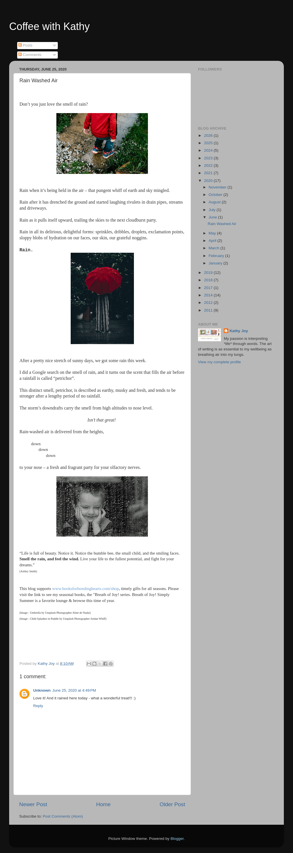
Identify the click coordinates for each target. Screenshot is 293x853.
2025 (209, 143)
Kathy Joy (238, 331)
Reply (38, 706)
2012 (209, 302)
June (213, 217)
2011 (209, 310)
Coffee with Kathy (49, 26)
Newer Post (33, 804)
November (218, 187)
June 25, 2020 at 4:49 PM (74, 690)
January (216, 263)
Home (103, 804)
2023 (209, 158)
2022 (209, 165)
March (214, 248)
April (213, 240)
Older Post (172, 804)
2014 (209, 295)
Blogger (177, 838)
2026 (209, 135)
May (213, 233)
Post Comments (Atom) (63, 816)
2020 (209, 180)
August (215, 202)
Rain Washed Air (222, 224)
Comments (29, 55)
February (217, 256)
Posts (25, 45)
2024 (209, 150)
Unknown (42, 690)
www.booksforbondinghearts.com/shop (85, 588)
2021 (209, 173)
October (216, 194)
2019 (209, 272)
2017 (209, 288)
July (213, 210)
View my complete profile (219, 362)
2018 (209, 280)
